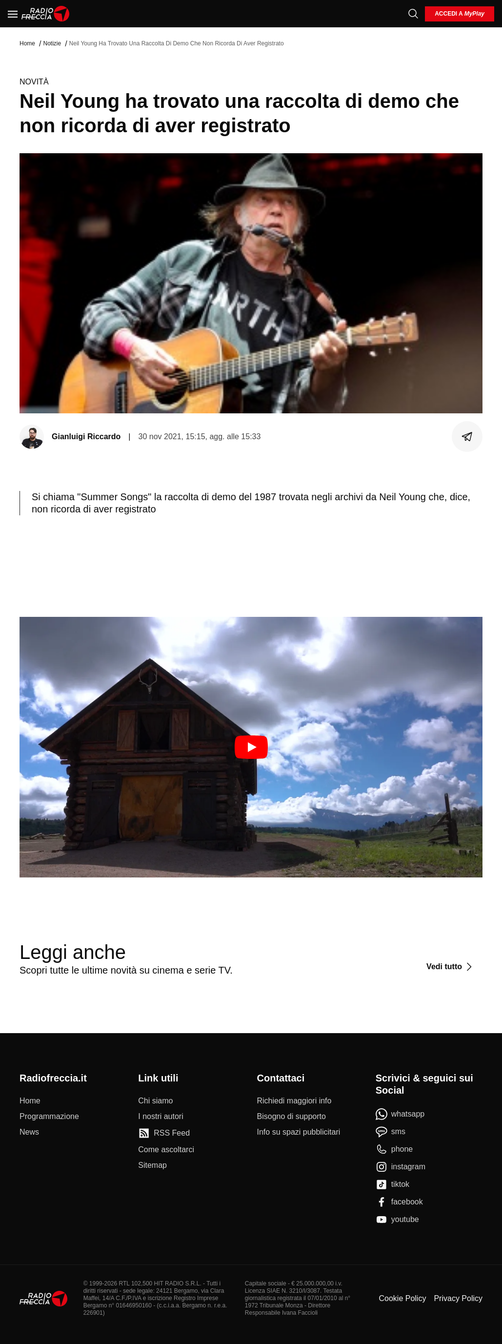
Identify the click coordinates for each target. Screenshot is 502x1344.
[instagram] (400, 1167)
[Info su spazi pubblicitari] (299, 1132)
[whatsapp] (400, 1114)
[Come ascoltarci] (166, 1150)
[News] (29, 1132)
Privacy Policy (458, 1298)
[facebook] (399, 1202)
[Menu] (13, 13)
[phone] (394, 1149)
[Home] (45, 13)
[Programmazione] (49, 1116)
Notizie (52, 43)
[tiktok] (392, 1184)
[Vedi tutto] (450, 967)
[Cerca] (413, 14)
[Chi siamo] (155, 1101)
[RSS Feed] (164, 1133)
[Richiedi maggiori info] (294, 1101)
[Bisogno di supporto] (291, 1116)
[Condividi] (467, 437)
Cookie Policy (402, 1298)
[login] (459, 13)
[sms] (390, 1132)
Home (27, 43)
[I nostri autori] (160, 1116)
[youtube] (397, 1219)
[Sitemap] (152, 1165)
